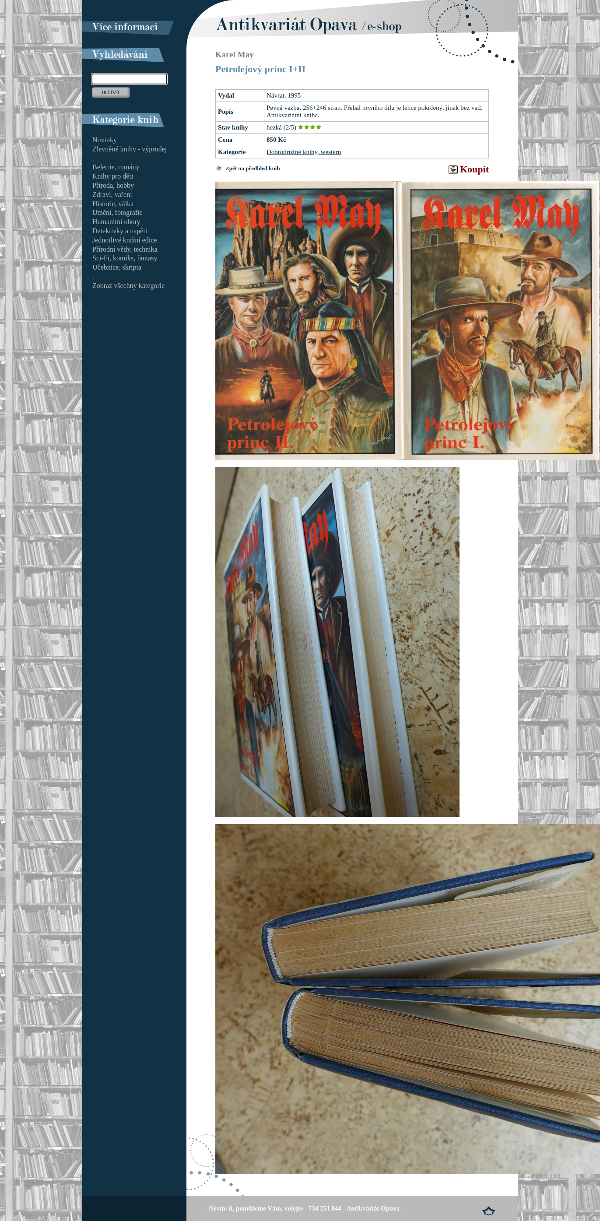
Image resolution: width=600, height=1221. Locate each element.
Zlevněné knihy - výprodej (129, 149)
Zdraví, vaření (112, 194)
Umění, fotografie (117, 212)
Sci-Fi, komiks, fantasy (124, 258)
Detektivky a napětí (119, 231)
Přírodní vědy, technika (125, 249)
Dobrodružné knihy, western (304, 151)
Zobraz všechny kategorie (128, 285)
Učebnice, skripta (116, 267)
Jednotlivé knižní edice (124, 240)
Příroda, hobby (113, 185)
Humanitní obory (116, 221)
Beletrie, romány (116, 167)
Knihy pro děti (112, 176)
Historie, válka (112, 203)
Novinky (104, 140)
